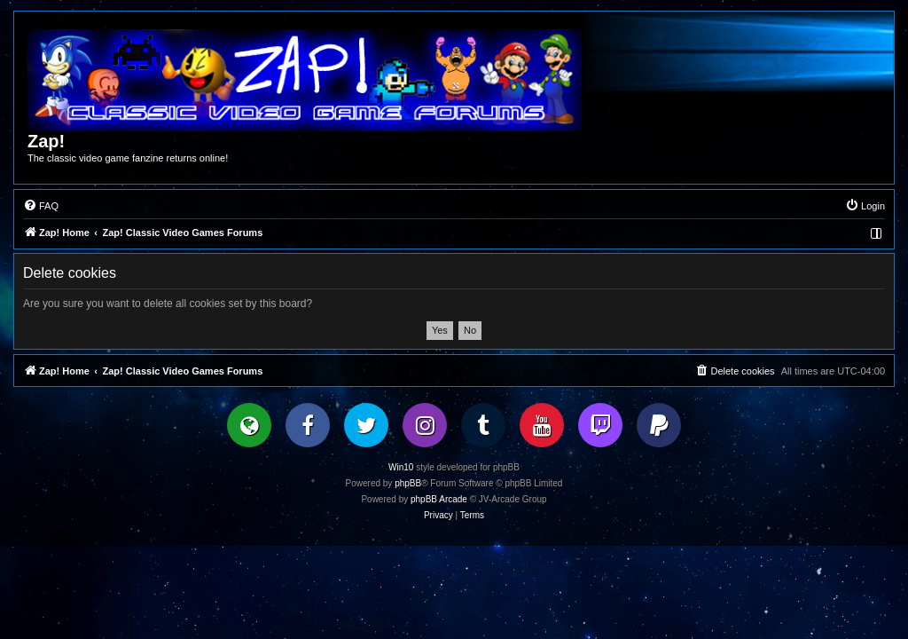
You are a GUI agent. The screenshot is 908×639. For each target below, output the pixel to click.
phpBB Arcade (439, 499)
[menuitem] (41, 206)
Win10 (400, 467)
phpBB (408, 483)
